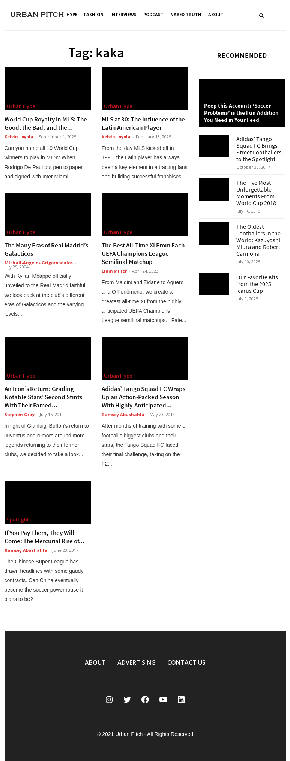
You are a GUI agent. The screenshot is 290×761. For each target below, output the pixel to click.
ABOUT (95, 662)
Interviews (123, 14)
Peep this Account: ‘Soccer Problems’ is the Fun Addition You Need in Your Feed (241, 112)
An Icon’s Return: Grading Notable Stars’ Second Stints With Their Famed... (43, 397)
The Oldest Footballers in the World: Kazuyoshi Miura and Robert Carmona (258, 240)
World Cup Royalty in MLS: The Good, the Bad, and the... (46, 123)
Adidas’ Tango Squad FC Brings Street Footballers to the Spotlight (259, 149)
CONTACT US (186, 662)
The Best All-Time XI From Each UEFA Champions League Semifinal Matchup (143, 253)
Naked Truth (185, 14)
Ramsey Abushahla (123, 414)
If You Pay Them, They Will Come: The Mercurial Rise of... (44, 537)
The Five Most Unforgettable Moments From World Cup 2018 (256, 193)
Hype (71, 14)
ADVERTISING (136, 662)
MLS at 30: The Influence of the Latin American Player (143, 123)
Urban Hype (21, 106)
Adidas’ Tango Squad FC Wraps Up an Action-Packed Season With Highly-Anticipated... (143, 397)
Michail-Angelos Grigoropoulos (39, 262)
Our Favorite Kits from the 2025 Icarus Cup (257, 283)
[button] (262, 16)
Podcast (153, 14)
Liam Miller (114, 271)
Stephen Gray (20, 414)
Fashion (94, 14)
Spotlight (18, 519)
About (216, 14)
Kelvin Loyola (19, 136)
